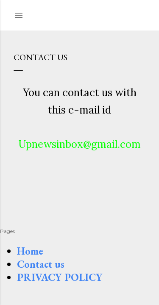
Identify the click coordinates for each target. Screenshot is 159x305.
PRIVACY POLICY (60, 277)
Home (30, 251)
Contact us (40, 264)
